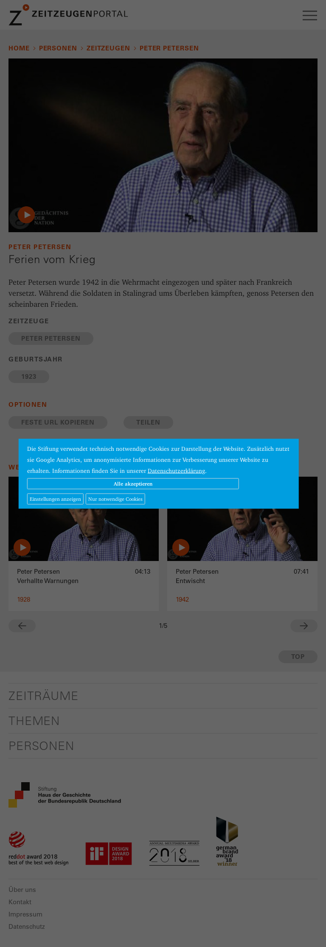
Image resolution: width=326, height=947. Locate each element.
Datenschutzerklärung (176, 470)
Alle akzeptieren (133, 483)
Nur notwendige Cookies (115, 498)
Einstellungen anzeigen (55, 498)
